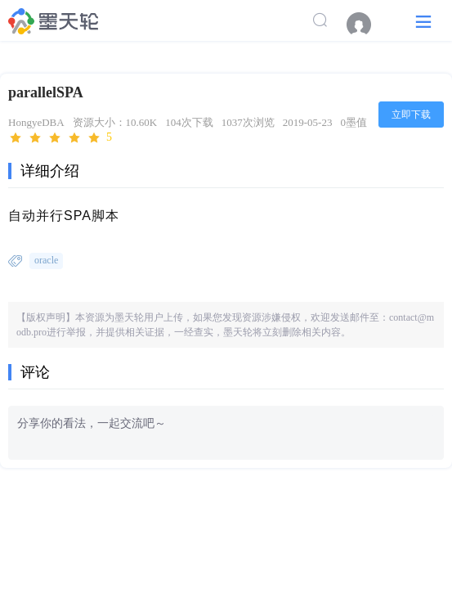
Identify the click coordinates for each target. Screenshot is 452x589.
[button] (423, 21)
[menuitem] (367, 24)
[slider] (60, 138)
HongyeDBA (36, 122)
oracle (46, 260)
